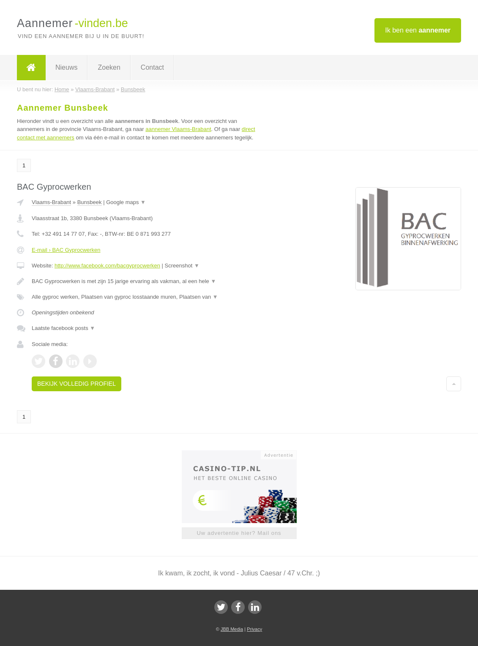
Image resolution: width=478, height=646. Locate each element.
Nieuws (66, 67)
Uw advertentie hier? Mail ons (239, 533)
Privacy (254, 629)
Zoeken (109, 67)
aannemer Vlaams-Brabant (178, 129)
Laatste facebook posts (63, 328)
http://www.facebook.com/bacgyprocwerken (107, 265)
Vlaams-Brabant (51, 202)
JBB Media (232, 629)
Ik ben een (418, 30)
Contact (152, 67)
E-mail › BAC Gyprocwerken (66, 250)
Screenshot (182, 265)
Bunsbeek (89, 202)
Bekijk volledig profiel (76, 383)
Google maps (126, 202)
